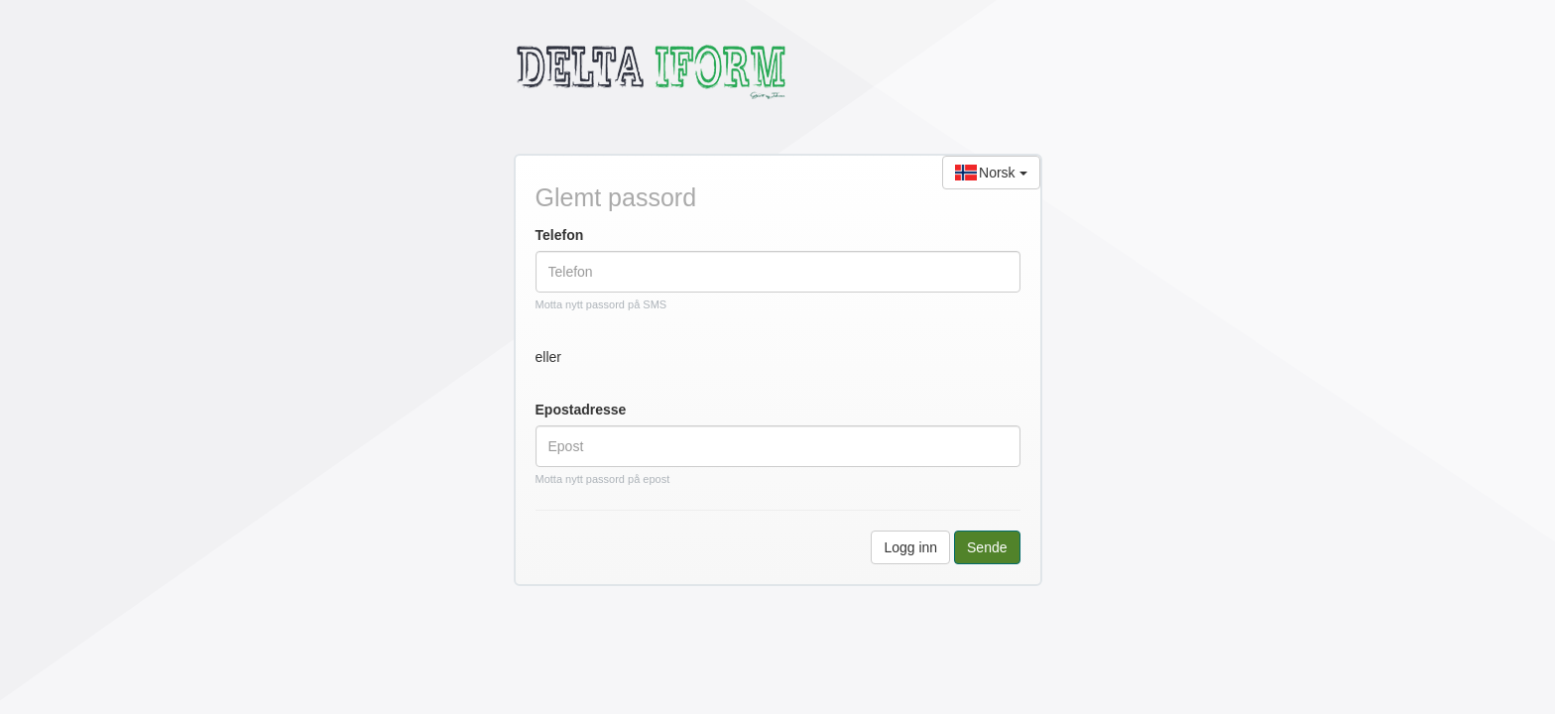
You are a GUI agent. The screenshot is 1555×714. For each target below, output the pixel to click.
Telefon (560, 235)
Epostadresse (581, 409)
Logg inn (910, 547)
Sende (987, 547)
